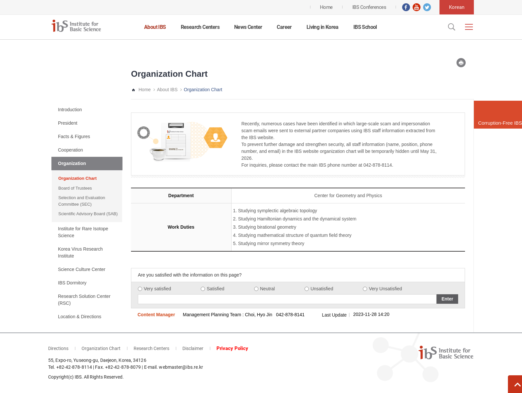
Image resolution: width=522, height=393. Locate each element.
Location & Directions (79, 316)
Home (145, 89)
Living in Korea (323, 27)
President (67, 123)
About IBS (155, 27)
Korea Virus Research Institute (80, 252)
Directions (58, 348)
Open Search (450, 27)
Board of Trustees (75, 188)
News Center (248, 27)
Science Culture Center (81, 269)
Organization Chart (77, 178)
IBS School (365, 27)
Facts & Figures (74, 136)
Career (284, 27)
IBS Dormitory (72, 282)
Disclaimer (192, 348)
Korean (456, 7)
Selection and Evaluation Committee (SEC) (81, 201)
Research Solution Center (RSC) (84, 300)
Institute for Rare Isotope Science (83, 232)
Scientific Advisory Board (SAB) (88, 213)
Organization (72, 163)
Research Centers (200, 27)
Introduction (70, 109)
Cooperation (70, 150)
